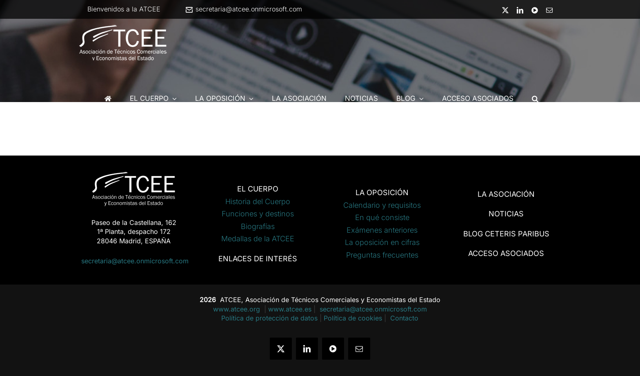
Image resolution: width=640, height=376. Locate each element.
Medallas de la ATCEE (257, 238)
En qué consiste (382, 217)
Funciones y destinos (258, 213)
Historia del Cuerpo (257, 201)
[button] (535, 98)
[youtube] (333, 349)
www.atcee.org (237, 309)
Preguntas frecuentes (382, 255)
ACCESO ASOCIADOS (506, 253)
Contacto (404, 318)
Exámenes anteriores (382, 230)
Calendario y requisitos (382, 205)
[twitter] (281, 349)
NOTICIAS (506, 213)
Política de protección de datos (269, 318)
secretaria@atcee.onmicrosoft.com (243, 9)
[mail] (359, 349)
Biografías (258, 226)
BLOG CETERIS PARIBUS (506, 233)
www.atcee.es (289, 309)
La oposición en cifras (382, 242)
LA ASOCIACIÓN (506, 194)
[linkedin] (307, 349)
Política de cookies (353, 318)
